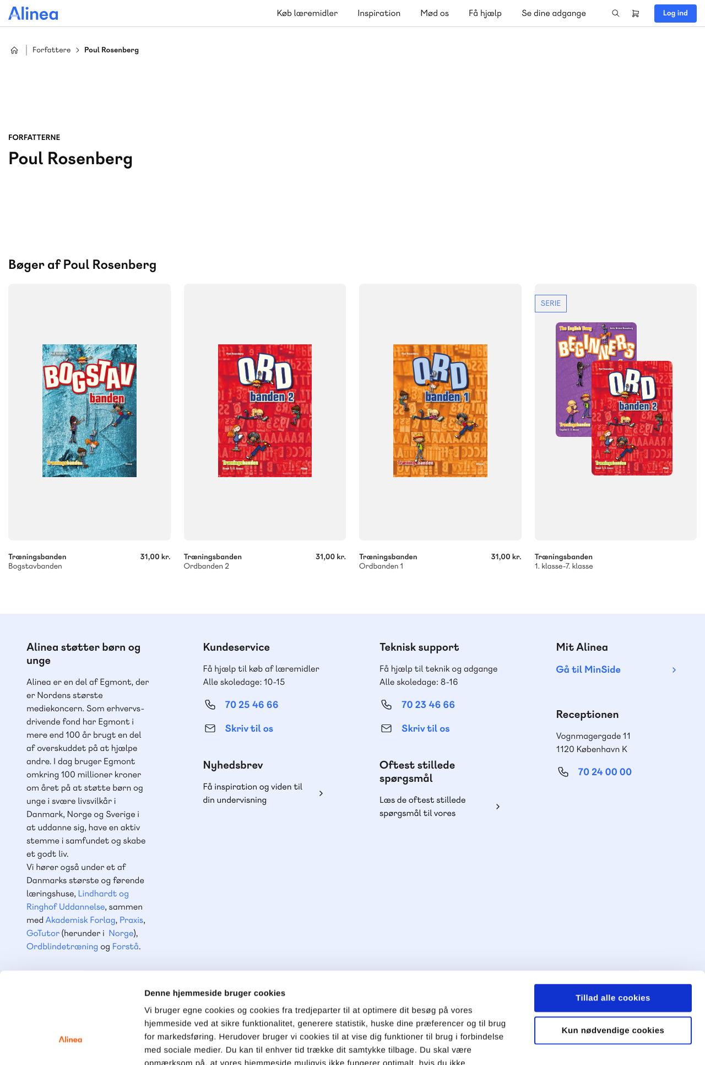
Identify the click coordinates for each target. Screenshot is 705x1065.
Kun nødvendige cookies (613, 952)
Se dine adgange (554, 13)
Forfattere (51, 50)
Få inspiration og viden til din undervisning (253, 793)
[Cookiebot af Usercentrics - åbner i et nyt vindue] (71, 1043)
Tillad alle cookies (613, 920)
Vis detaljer (572, 1043)
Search (616, 13)
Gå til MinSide (588, 669)
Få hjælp (485, 13)
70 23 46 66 (428, 705)
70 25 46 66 (252, 705)
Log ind (675, 13)
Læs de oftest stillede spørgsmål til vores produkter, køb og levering (431, 807)
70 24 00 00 (605, 772)
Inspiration (378, 13)
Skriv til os (249, 728)
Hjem (14, 50)
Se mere (616, 427)
